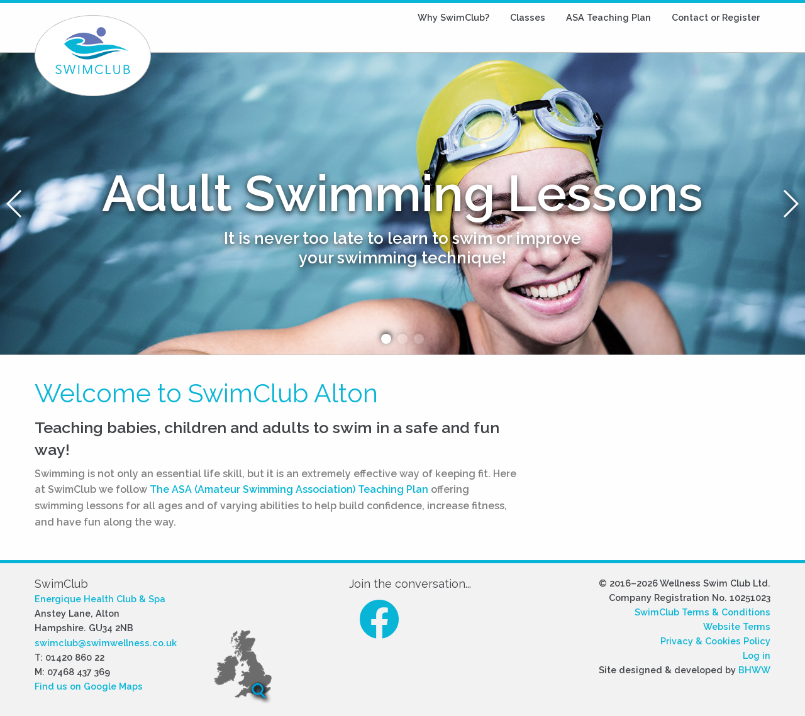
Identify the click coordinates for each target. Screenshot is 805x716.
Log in (756, 655)
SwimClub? (453, 17)
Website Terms (736, 626)
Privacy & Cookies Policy (715, 641)
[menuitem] (453, 17)
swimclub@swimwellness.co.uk (106, 642)
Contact (716, 17)
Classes (527, 17)
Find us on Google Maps (89, 686)
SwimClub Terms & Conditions (702, 612)
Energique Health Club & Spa (100, 598)
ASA (608, 17)
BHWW (754, 669)
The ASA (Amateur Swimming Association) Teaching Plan (289, 489)
